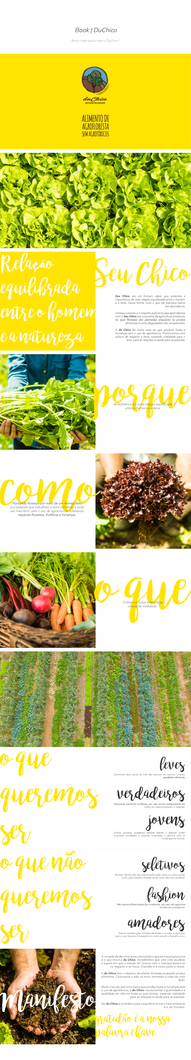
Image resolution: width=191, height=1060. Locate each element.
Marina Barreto (95, 8)
